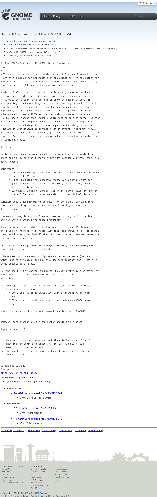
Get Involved (8, 471)
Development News (63, 477)
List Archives (75, 16)
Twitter (58, 482)
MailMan (51, 495)
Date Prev (6, 430)
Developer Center (39, 468)
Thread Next (48, 430)
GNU (67, 495)
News (58, 466)
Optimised (6, 495)
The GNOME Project (12, 466)
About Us (6, 468)
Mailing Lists (59, 16)
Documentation (38, 471)
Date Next (18, 430)
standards (17, 495)
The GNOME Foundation (13, 482)
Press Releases (61, 468)
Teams (5, 474)
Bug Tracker (36, 482)
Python (59, 495)
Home (46, 16)
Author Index (95, 430)
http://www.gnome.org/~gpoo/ (19, 372)
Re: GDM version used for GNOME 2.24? (38, 393)
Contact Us (7, 479)
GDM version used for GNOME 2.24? (36, 408)
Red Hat (34, 495)
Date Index (80, 430)
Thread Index (65, 430)
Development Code (39, 485)
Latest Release (61, 471)
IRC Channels (37, 479)
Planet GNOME (62, 474)
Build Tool (35, 488)
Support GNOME (10, 477)
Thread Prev (34, 430)
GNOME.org (148, 2)
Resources (36, 466)
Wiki (33, 474)
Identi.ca (59, 479)
